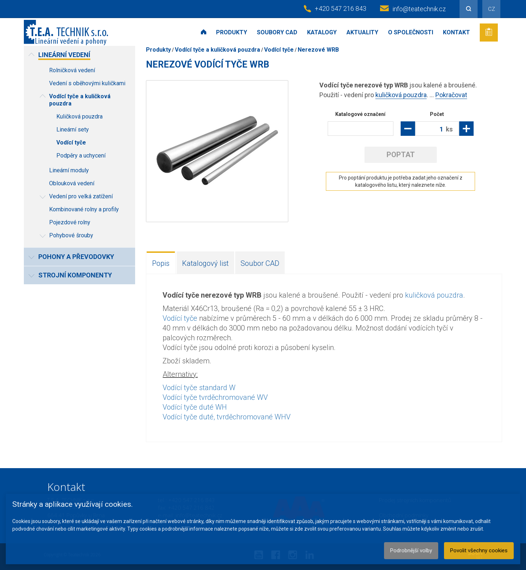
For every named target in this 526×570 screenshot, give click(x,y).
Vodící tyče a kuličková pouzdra (217, 49)
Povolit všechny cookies (479, 550)
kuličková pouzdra (401, 95)
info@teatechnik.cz (419, 9)
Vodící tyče (279, 49)
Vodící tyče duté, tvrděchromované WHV (226, 417)
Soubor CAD (260, 263)
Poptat (401, 154)
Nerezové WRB (318, 49)
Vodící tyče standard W (199, 387)
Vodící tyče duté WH (195, 407)
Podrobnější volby (411, 550)
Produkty (231, 32)
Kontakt (456, 32)
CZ (491, 9)
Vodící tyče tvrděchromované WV (215, 397)
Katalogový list (205, 263)
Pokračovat (451, 95)
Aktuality (362, 32)
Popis (160, 263)
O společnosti (410, 32)
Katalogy (322, 32)
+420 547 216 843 (340, 8)
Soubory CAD (277, 32)
